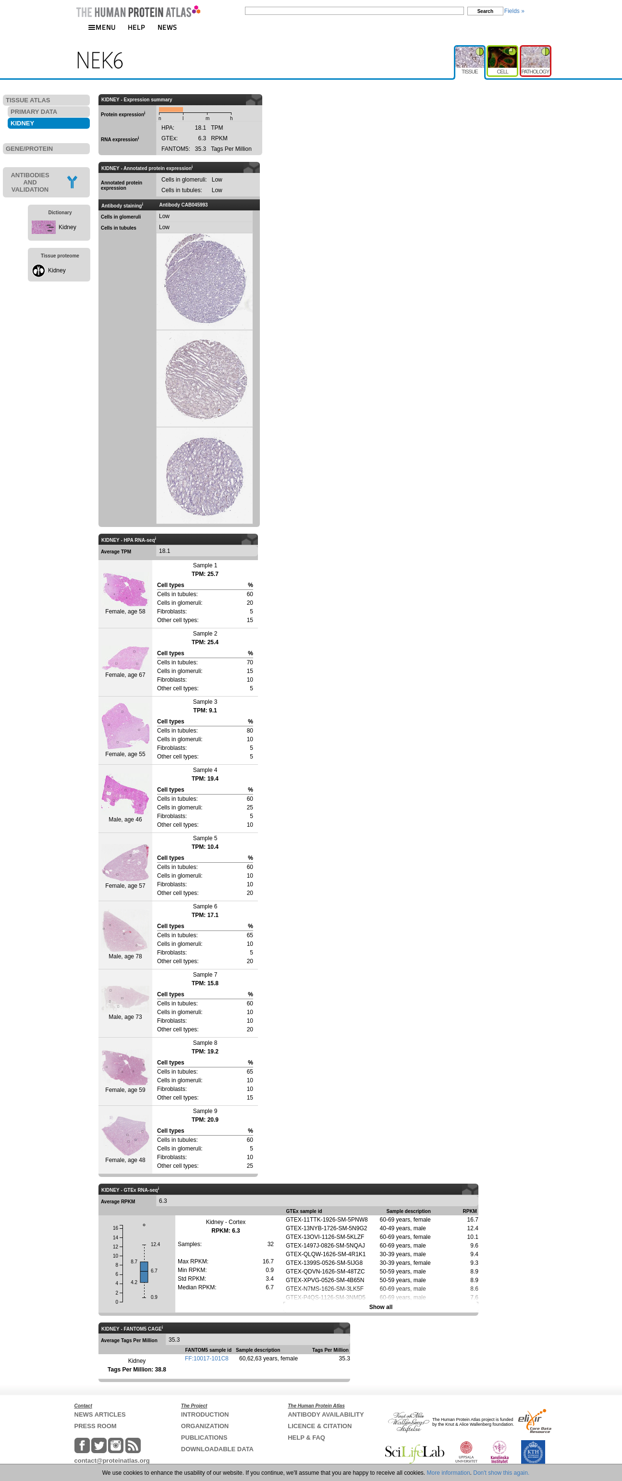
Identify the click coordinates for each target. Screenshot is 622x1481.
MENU (102, 27)
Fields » (514, 11)
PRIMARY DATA (34, 111)
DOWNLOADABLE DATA (217, 1449)
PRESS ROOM (95, 1426)
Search (485, 11)
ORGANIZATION (205, 1426)
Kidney (67, 227)
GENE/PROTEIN (29, 148)
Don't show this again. (501, 1472)
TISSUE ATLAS (28, 100)
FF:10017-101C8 (207, 1358)
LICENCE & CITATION (320, 1426)
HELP (136, 27)
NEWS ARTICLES (100, 1414)
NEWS (167, 27)
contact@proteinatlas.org (112, 1460)
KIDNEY (22, 123)
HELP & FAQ (306, 1437)
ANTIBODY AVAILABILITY (326, 1414)
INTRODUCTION (205, 1414)
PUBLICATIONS (204, 1437)
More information (448, 1472)
